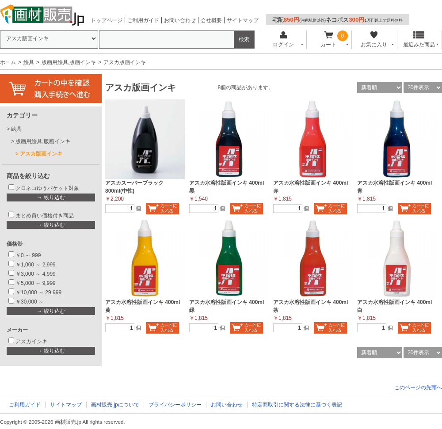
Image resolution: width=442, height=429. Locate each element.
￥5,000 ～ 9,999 (35, 283)
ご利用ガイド (143, 20)
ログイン (283, 39)
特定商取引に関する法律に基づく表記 (297, 405)
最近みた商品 (419, 39)
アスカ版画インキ (41, 154)
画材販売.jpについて (115, 405)
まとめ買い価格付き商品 (44, 216)
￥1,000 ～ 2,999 (35, 265)
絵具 (28, 62)
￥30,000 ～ (30, 302)
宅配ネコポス (337, 19)
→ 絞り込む (51, 197)
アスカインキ (31, 341)
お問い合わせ (180, 20)
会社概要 (211, 20)
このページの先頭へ (418, 387)
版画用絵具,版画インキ (69, 62)
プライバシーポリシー (175, 405)
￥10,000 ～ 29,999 (38, 292)
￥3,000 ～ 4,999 (35, 274)
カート (328, 39)
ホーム (8, 62)
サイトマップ (243, 20)
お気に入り (373, 39)
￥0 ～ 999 (28, 255)
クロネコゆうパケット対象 (47, 188)
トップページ (106, 20)
